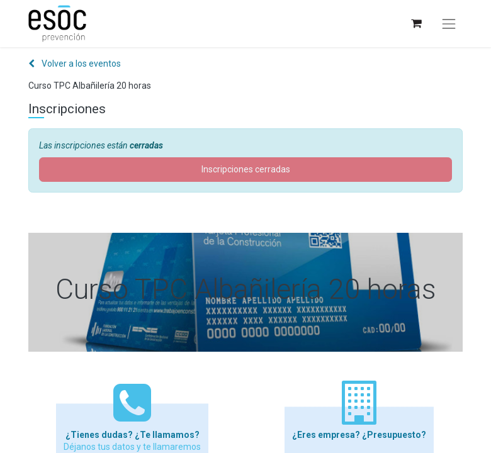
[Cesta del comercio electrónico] (415, 23)
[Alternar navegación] (449, 23)
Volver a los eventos (74, 64)
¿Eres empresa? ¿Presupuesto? (359, 435)
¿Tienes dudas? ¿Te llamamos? (132, 435)
